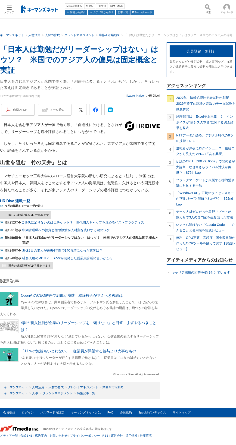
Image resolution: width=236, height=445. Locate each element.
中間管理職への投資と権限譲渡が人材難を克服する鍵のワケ (66, 230)
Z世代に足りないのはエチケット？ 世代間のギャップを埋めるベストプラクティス (83, 222)
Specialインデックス (152, 412)
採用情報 (131, 435)
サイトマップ (182, 412)
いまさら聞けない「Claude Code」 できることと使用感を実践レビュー (205, 227)
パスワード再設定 (52, 412)
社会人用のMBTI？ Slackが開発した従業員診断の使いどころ (67, 258)
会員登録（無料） (201, 51)
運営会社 (117, 435)
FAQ (110, 412)
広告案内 (41, 435)
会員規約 (126, 412)
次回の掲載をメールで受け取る (24, 206)
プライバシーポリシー (85, 435)
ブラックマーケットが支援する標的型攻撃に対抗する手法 (205, 182)
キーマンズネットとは (86, 412)
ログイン (28, 412)
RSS (105, 435)
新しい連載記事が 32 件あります (28, 215)
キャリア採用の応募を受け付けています (201, 272)
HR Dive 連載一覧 (15, 201)
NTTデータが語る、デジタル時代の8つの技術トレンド (204, 138)
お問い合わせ (59, 435)
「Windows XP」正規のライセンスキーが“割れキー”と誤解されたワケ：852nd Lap (205, 198)
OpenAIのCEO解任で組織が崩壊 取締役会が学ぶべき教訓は (72, 295)
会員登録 (9, 412)
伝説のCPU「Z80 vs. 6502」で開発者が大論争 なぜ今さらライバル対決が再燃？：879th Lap (205, 166)
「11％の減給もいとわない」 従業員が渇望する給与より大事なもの (78, 351)
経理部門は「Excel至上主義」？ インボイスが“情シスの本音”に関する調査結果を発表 (204, 122)
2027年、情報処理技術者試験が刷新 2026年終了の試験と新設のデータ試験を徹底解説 (205, 103)
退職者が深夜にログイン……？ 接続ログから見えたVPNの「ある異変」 (205, 151)
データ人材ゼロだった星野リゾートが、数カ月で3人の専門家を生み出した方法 (205, 214)
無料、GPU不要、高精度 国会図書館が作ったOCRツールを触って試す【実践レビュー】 (205, 243)
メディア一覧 (9, 435)
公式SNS (26, 435)
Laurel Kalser (136, 95)
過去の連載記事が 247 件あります (29, 265)
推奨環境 (146, 435)
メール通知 (57, 109)
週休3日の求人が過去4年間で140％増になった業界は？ (62, 250)
